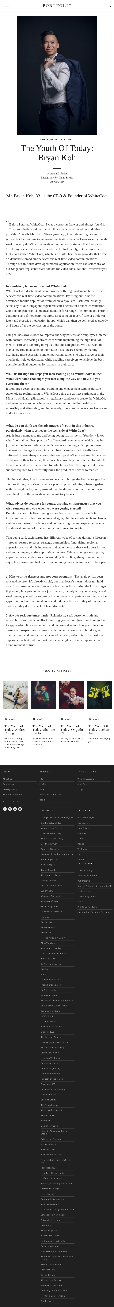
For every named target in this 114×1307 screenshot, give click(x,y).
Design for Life (48, 880)
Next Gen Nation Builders (54, 1251)
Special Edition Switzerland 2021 (94, 886)
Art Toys (45, 969)
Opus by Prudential (87, 875)
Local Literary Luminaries (54, 953)
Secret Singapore (86, 896)
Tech (79, 854)
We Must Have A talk (51, 885)
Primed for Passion (51, 1139)
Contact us (8, 784)
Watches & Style (85, 817)
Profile (42, 784)
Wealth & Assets (85, 779)
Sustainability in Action (53, 1199)
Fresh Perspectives (51, 979)
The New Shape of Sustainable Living (57, 1258)
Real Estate (83, 784)
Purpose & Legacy (50, 1246)
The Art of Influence (51, 1280)
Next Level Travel (50, 1235)
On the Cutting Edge (51, 823)
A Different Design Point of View (57, 1209)
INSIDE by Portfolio (87, 907)
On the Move (47, 1301)
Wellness (82, 849)
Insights (81, 789)
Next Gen (46, 1120)
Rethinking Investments (53, 1241)
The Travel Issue (49, 1105)
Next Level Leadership (52, 1173)
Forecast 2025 (48, 1167)
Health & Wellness (50, 1058)
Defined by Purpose (51, 1178)
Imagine (45, 917)
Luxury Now (47, 890)
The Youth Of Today (51, 948)
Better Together (49, 1230)
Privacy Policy (10, 789)
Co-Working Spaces (51, 964)
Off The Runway (49, 843)
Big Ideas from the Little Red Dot (57, 854)
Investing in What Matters (54, 1290)
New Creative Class (51, 1154)
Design (81, 843)
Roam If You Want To (51, 911)
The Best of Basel (50, 901)
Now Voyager (48, 864)
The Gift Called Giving (52, 838)
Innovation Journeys (51, 1068)
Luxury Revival (48, 1021)
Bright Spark (47, 1225)
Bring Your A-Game (50, 1011)
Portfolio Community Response (57, 1000)
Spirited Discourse (50, 849)
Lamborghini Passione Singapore (94, 912)
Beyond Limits (48, 1275)
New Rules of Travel (51, 1026)
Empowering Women (51, 1285)
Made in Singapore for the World (54, 1132)
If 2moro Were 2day (51, 833)
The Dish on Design (51, 1037)
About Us (7, 779)
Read (42, 799)
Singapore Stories (50, 1063)
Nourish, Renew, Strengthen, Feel (56, 1161)
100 (41, 779)
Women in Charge (50, 1188)
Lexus (80, 901)
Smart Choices (48, 1115)
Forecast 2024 (48, 1149)
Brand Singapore (49, 906)
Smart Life (46, 932)
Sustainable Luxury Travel (54, 1005)
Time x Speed (48, 870)
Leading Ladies (49, 1099)
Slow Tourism (48, 943)
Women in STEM (49, 995)
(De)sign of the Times (52, 1078)
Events (80, 859)
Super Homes (48, 927)
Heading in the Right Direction (56, 1183)
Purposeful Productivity (53, 1089)
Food (43, 974)
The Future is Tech (50, 875)
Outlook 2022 (47, 1031)
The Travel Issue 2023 (52, 1110)
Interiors (81, 833)
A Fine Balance (48, 1144)
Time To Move (48, 958)
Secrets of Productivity (53, 1047)
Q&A (41, 789)
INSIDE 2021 (47, 1016)
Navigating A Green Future (54, 1042)
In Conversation (49, 990)
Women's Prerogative (52, 896)
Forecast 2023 (48, 1084)
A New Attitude (48, 1094)
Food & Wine (83, 828)
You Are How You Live (52, 828)
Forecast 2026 (48, 1269)
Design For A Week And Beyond (57, 817)
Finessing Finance (50, 859)
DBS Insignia (83, 880)
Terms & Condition (12, 794)
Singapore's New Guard (53, 1214)
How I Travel (47, 1194)
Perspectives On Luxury (53, 937)
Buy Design (47, 922)
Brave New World (50, 1052)
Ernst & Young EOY (86, 870)
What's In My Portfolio (50, 794)
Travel (80, 838)
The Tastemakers (50, 1204)
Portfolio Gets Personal (53, 1295)
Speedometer (84, 823)
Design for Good (49, 1125)
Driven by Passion (50, 1073)
